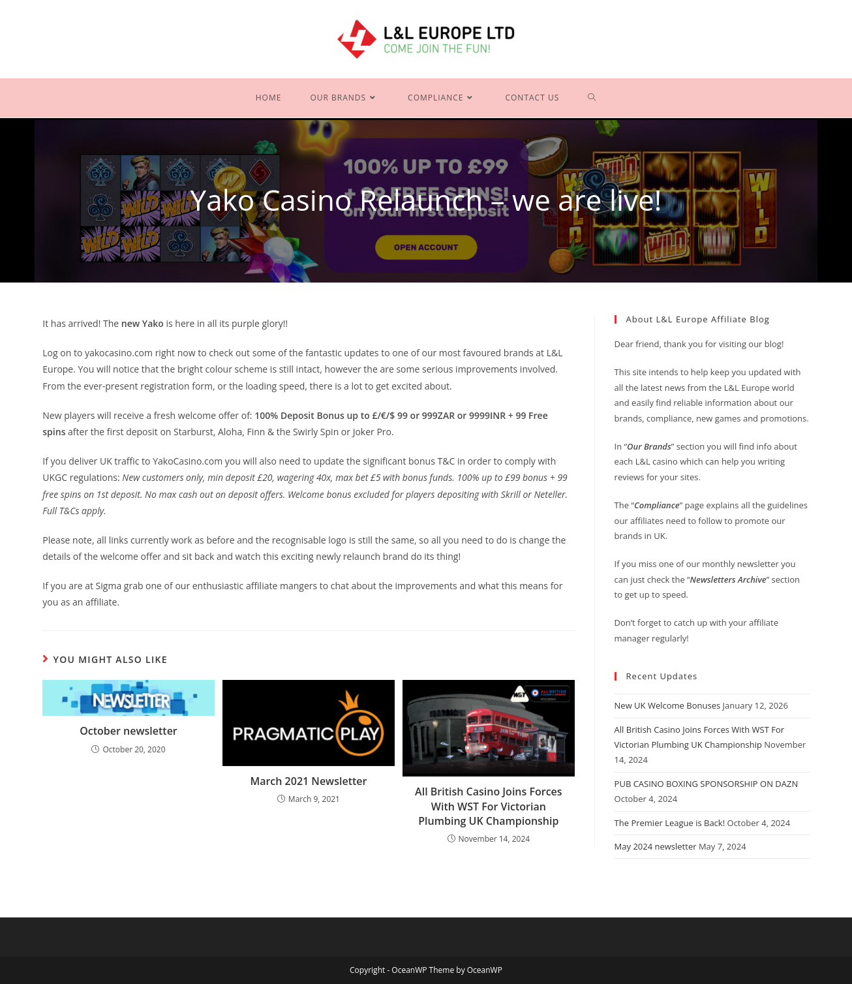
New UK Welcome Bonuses (668, 705)
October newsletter (128, 731)
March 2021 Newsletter (308, 781)
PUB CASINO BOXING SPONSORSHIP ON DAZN (707, 784)
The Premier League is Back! (670, 823)
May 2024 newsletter (656, 846)
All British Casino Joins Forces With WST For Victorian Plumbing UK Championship (488, 806)
